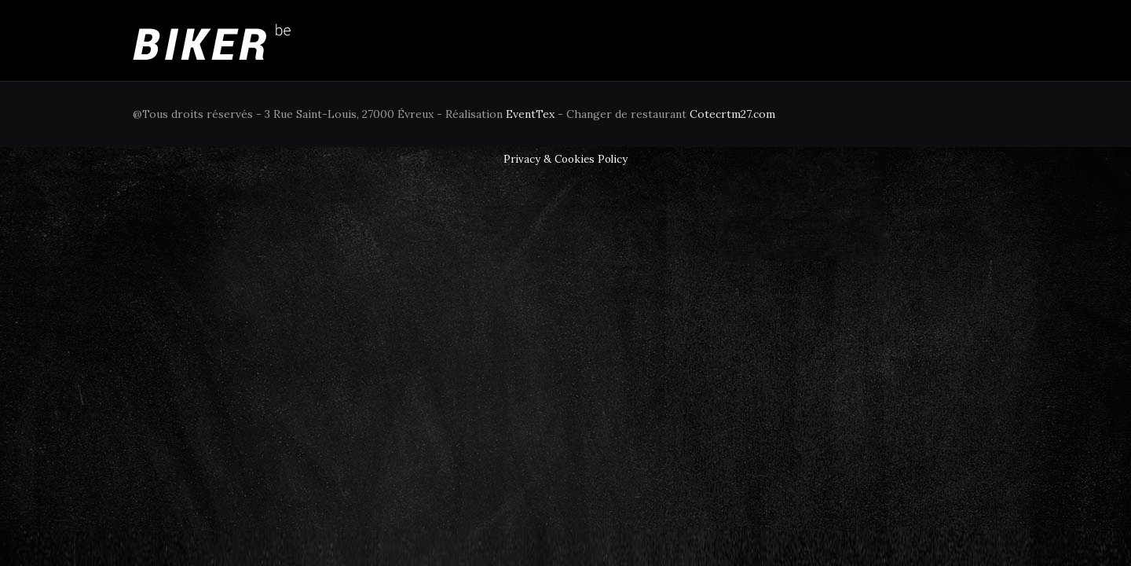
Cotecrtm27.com (732, 114)
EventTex (530, 114)
